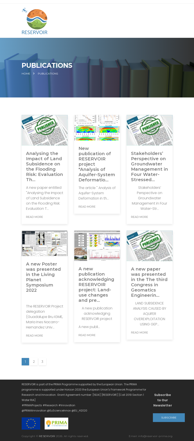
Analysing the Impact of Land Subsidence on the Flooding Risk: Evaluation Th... (44, 166)
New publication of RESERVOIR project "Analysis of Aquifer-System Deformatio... (97, 164)
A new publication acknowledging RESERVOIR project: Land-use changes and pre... (96, 284)
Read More (34, 217)
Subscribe (169, 417)
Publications (48, 73)
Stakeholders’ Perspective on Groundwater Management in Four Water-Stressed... (149, 166)
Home (26, 73)
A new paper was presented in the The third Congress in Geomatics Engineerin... (149, 282)
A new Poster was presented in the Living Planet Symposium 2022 (43, 277)
